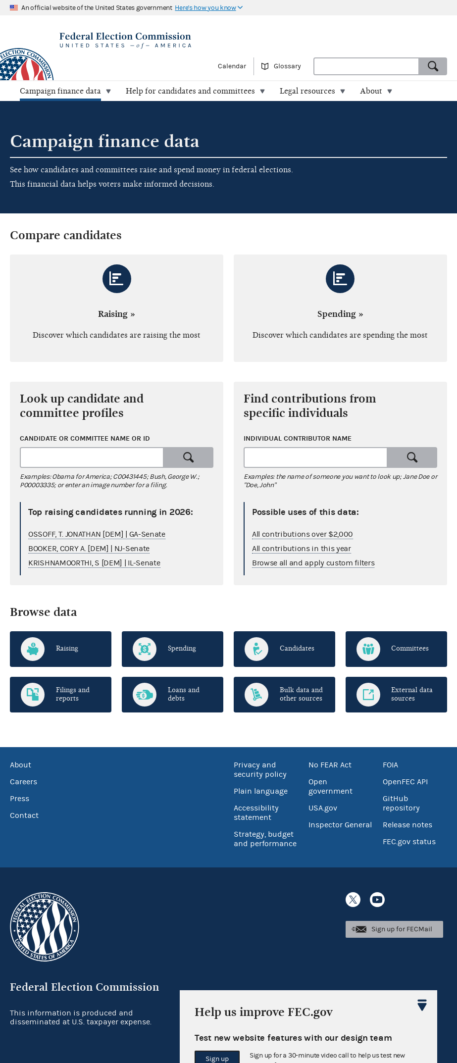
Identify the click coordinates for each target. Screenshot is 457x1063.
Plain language (261, 791)
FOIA (390, 764)
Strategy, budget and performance (265, 839)
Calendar (232, 66)
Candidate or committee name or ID (85, 438)
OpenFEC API (405, 781)
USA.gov (322, 808)
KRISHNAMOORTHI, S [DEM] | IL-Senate (94, 562)
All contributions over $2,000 (302, 534)
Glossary (287, 66)
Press (19, 798)
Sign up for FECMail (401, 929)
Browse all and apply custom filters (313, 562)
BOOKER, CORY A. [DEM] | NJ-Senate (89, 548)
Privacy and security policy (260, 769)
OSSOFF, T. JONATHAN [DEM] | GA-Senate (96, 534)
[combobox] (366, 66)
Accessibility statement (256, 813)
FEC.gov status (409, 841)
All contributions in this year (301, 548)
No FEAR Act (330, 764)
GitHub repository (401, 803)
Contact (24, 815)
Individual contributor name (298, 438)
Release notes (407, 824)
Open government (330, 786)
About (20, 764)
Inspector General (340, 824)
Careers (23, 781)
